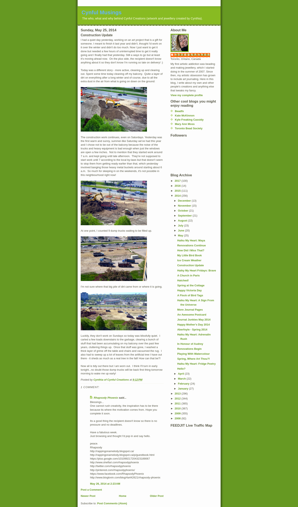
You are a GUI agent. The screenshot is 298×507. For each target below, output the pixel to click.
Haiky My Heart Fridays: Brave (196, 270)
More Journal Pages (190, 309)
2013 (178, 393)
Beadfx (179, 111)
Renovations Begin (189, 348)
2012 (178, 398)
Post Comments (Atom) (112, 503)
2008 (178, 418)
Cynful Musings (102, 12)
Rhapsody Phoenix (106, 397)
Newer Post (88, 495)
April (181, 373)
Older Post (156, 495)
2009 (178, 413)
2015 (178, 190)
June (181, 230)
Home (122, 495)
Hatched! (183, 280)
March (182, 378)
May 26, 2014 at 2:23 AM (105, 483)
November (185, 205)
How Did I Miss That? (190, 250)
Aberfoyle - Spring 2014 (192, 329)
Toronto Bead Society (188, 128)
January (183, 388)
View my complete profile (187, 95)
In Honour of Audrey (190, 343)
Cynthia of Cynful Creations (192, 54)
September (185, 215)
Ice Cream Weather (189, 260)
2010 (178, 408)
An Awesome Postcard (191, 314)
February (184, 383)
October (183, 210)
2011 (178, 403)
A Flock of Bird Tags (190, 295)
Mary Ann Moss (185, 124)
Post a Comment (91, 489)
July (181, 225)
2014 (178, 195)
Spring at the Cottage (190, 285)
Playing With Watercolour (193, 353)
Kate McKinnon (185, 115)
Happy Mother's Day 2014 (193, 324)
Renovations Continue (191, 245)
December (185, 200)
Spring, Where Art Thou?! (193, 358)
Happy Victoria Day (189, 290)
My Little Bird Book (189, 255)
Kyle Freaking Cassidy (189, 119)
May (181, 235)
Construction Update (190, 265)
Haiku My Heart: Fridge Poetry (196, 363)
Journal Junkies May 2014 (193, 319)
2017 (178, 180)
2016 (178, 185)
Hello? (181, 368)
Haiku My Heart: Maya (191, 240)
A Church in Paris (188, 275)
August (183, 220)
